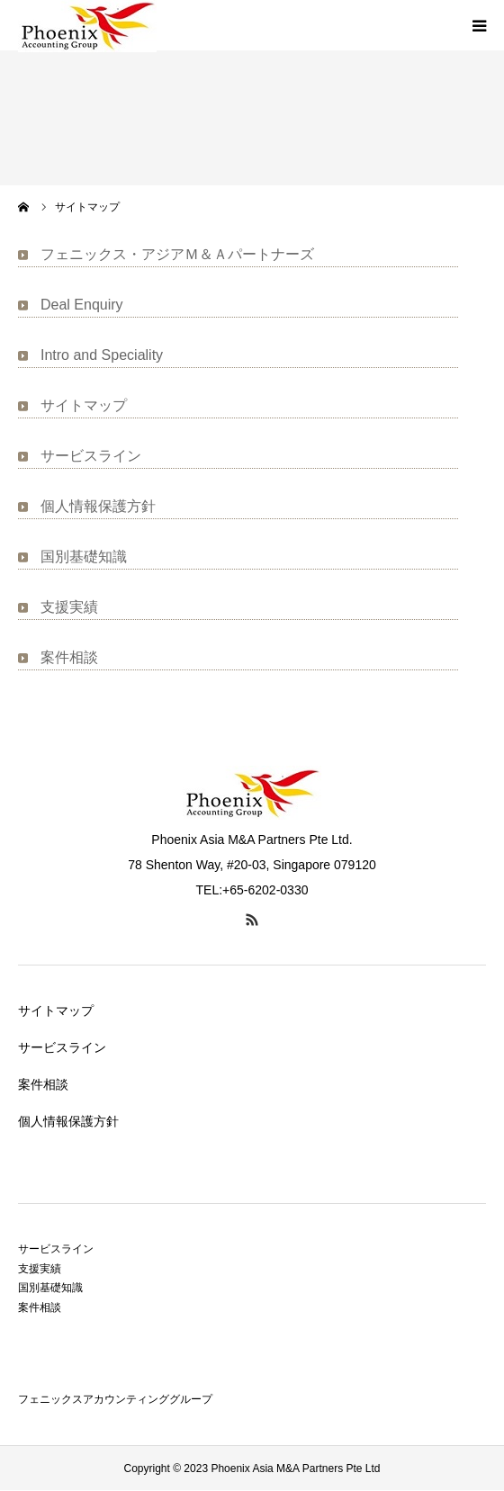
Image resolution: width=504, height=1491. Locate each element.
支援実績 (69, 607)
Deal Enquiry (81, 304)
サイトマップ (83, 405)
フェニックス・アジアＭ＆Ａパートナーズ (177, 254)
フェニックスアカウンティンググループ (115, 1399)
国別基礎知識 (83, 556)
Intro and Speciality (101, 355)
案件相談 (69, 657)
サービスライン (90, 455)
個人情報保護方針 (98, 506)
